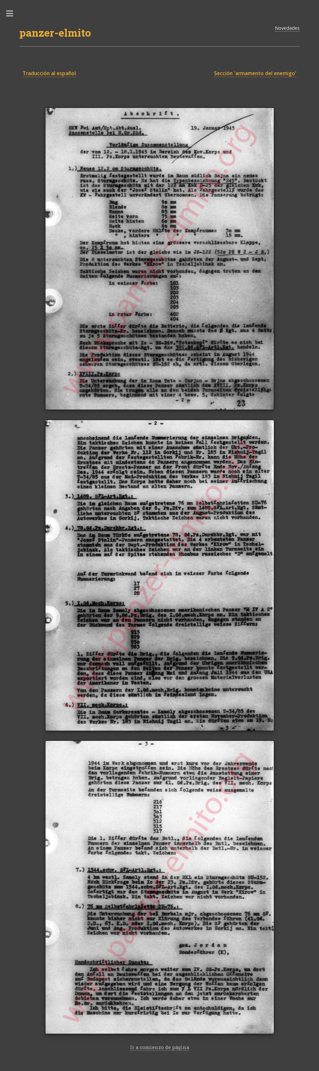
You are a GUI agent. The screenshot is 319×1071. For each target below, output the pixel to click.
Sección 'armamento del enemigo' (255, 73)
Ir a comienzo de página (159, 1047)
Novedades (287, 28)
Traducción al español (49, 73)
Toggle (13, 13)
